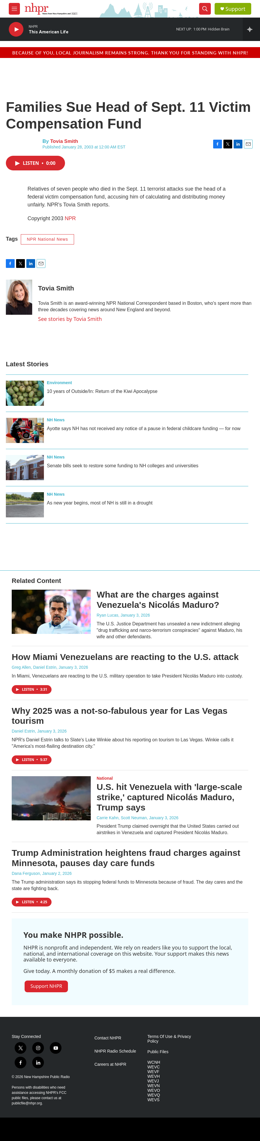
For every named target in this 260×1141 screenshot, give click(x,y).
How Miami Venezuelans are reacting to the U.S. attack (125, 657)
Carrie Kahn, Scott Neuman (122, 817)
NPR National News (47, 239)
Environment (59, 382)
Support (235, 9)
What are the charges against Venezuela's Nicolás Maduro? (158, 600)
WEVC (154, 1067)
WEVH (154, 1076)
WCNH (154, 1062)
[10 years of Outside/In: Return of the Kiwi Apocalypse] (25, 393)
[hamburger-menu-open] (14, 9)
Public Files (158, 1052)
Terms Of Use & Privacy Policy (169, 1039)
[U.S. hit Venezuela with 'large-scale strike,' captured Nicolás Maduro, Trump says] (51, 798)
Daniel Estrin (23, 731)
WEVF (153, 1072)
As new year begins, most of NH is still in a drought (100, 502)
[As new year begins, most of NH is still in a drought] (25, 504)
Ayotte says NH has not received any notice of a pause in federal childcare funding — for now (143, 428)
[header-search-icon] (205, 9)
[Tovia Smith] (19, 297)
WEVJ (153, 1081)
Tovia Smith (64, 141)
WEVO (154, 1090)
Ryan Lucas (107, 615)
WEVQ (154, 1095)
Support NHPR (46, 986)
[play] (16, 29)
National (105, 778)
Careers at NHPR (110, 1064)
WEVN (154, 1086)
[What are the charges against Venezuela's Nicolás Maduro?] (51, 612)
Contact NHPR (107, 1038)
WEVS (154, 1100)
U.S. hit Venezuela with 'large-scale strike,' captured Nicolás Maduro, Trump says (169, 797)
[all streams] (251, 29)
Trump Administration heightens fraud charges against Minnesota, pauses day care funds (126, 858)
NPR (70, 218)
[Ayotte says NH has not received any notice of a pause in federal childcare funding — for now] (25, 430)
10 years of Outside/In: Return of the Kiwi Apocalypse (102, 391)
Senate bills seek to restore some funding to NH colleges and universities (123, 465)
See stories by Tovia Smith (70, 318)
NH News (56, 420)
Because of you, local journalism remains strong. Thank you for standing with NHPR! (130, 52)
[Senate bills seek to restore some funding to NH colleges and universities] (25, 467)
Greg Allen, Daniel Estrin (34, 667)
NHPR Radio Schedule (115, 1051)
